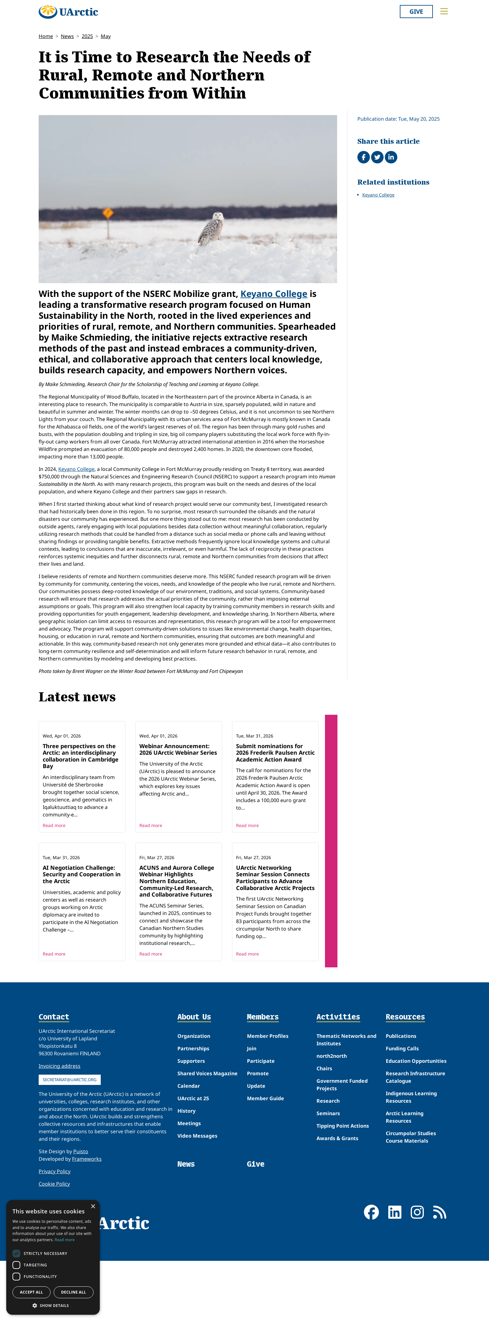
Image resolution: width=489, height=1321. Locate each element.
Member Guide (265, 1180)
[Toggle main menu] (444, 11)
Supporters (191, 1142)
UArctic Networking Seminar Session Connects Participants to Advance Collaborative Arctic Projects (275, 959)
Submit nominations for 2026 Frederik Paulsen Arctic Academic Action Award (275, 793)
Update (256, 1167)
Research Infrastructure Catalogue (415, 1159)
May (106, 36)
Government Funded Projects (342, 1166)
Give (416, 11)
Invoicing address (59, 1147)
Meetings (189, 1205)
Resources (405, 1099)
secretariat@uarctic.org (70, 1161)
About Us (194, 1099)
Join (251, 1130)
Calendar (188, 1167)
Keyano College (273, 293)
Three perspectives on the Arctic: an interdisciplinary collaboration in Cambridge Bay (81, 797)
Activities (338, 1099)
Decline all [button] (73, 1292)
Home (46, 36)
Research (328, 1182)
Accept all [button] (31, 1292)
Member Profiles (267, 1117)
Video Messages (197, 1217)
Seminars (328, 1195)
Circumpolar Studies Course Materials (411, 1219)
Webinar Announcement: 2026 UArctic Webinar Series (178, 790)
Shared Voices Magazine (207, 1155)
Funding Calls (402, 1130)
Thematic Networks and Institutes (346, 1121)
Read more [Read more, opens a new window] (65, 1239)
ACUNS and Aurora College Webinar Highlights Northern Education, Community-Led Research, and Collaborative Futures (176, 963)
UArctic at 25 (193, 1180)
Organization (193, 1117)
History (186, 1192)
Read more (54, 866)
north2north (332, 1137)
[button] (53, 1305)
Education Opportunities (416, 1142)
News (67, 36)
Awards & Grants (337, 1220)
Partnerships (193, 1130)
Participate (261, 1142)
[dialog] (53, 1257)
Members (263, 1099)
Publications (401, 1117)
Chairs (324, 1150)
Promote (258, 1155)
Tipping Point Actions (343, 1207)
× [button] (92, 1206)
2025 (87, 36)
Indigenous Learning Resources (411, 1179)
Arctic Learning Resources (405, 1199)
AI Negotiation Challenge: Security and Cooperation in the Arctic (82, 956)
